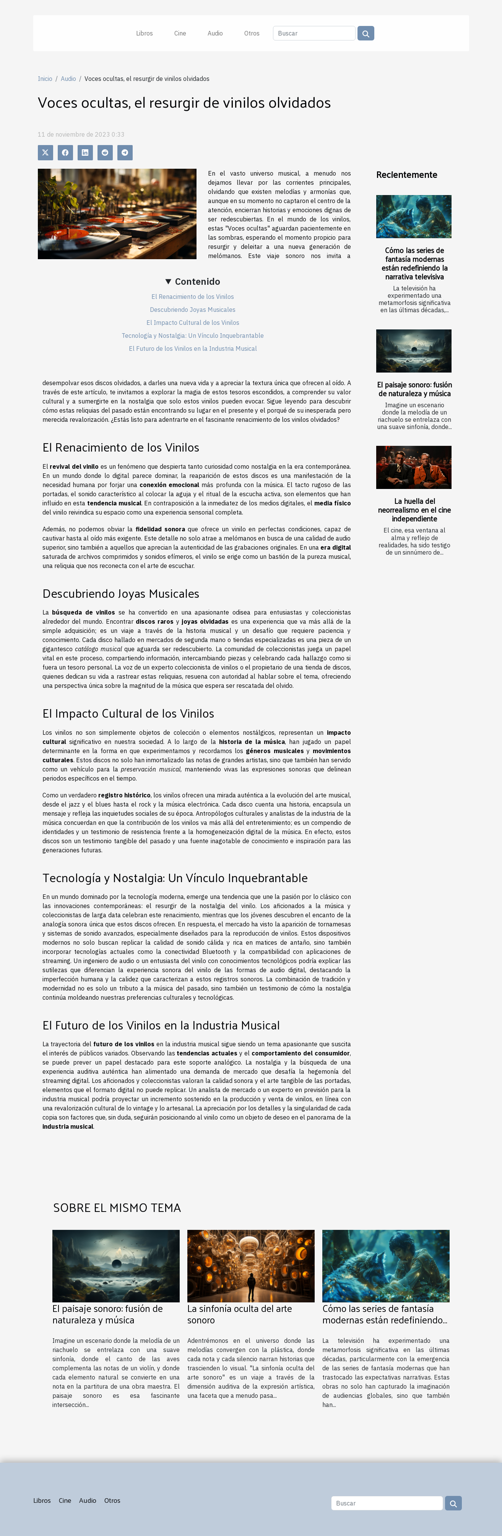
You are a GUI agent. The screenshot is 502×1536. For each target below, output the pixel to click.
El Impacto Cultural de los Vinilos (192, 322)
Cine (180, 33)
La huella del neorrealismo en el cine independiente (414, 509)
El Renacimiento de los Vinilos (192, 296)
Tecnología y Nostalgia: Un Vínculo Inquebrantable (193, 335)
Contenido (197, 281)
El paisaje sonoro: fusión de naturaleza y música (414, 389)
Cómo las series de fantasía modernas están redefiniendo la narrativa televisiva (415, 263)
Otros (252, 33)
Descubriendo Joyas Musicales (193, 309)
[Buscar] (314, 33)
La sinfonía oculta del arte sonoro (239, 1313)
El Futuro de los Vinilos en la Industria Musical (193, 348)
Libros (144, 33)
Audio (215, 33)
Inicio (45, 78)
